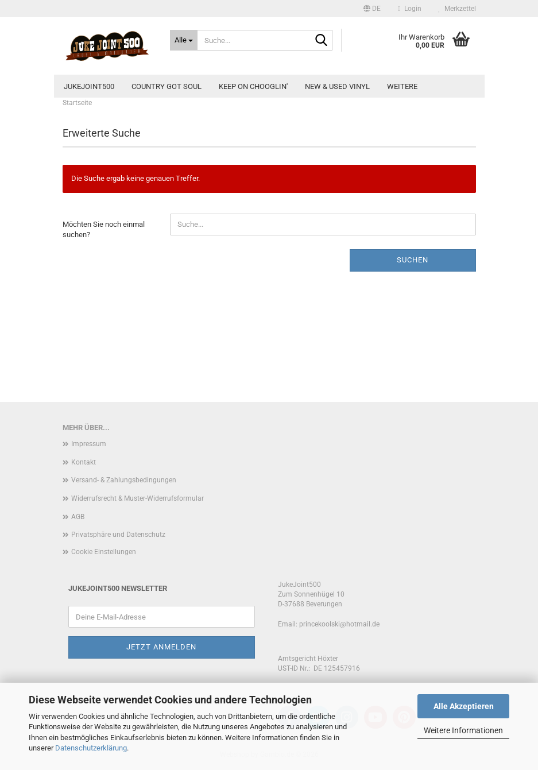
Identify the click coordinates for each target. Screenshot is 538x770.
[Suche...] (184, 40)
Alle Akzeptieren (464, 706)
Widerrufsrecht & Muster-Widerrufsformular (137, 498)
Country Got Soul (166, 86)
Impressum (88, 444)
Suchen (412, 260)
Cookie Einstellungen (103, 552)
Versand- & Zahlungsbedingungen (123, 480)
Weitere (402, 86)
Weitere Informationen (463, 730)
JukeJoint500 (89, 86)
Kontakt (83, 462)
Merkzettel (457, 9)
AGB (77, 517)
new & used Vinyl (337, 86)
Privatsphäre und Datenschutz (118, 535)
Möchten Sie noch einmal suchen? (104, 229)
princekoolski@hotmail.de (339, 624)
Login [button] (409, 9)
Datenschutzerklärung (91, 748)
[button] (372, 8)
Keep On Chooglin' (253, 86)
